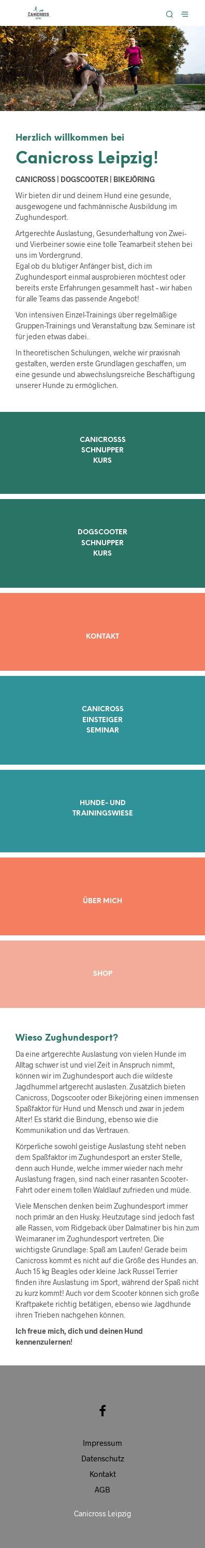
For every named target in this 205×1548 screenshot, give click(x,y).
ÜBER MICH (102, 901)
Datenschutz (102, 1458)
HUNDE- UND (103, 803)
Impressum (102, 1442)
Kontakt (103, 1473)
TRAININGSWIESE (102, 813)
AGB (102, 1489)
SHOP (102, 974)
